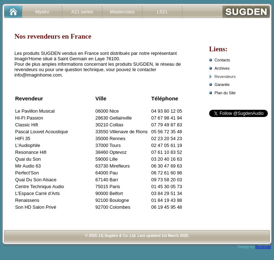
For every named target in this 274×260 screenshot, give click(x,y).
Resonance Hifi (31, 152)
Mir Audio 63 (28, 166)
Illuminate (263, 247)
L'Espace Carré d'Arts (37, 193)
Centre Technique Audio (39, 186)
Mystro (42, 11)
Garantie (222, 84)
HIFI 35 (22, 138)
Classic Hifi (26, 124)
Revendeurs (225, 76)
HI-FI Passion (29, 118)
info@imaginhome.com (38, 75)
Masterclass (122, 11)
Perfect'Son (27, 173)
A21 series (82, 11)
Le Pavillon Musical (35, 111)
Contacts (222, 60)
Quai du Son (28, 159)
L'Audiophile (27, 145)
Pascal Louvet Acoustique (41, 131)
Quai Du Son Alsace (36, 179)
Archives (222, 68)
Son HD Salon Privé (35, 207)
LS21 (162, 11)
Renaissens (27, 200)
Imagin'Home (27, 58)
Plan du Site (225, 93)
